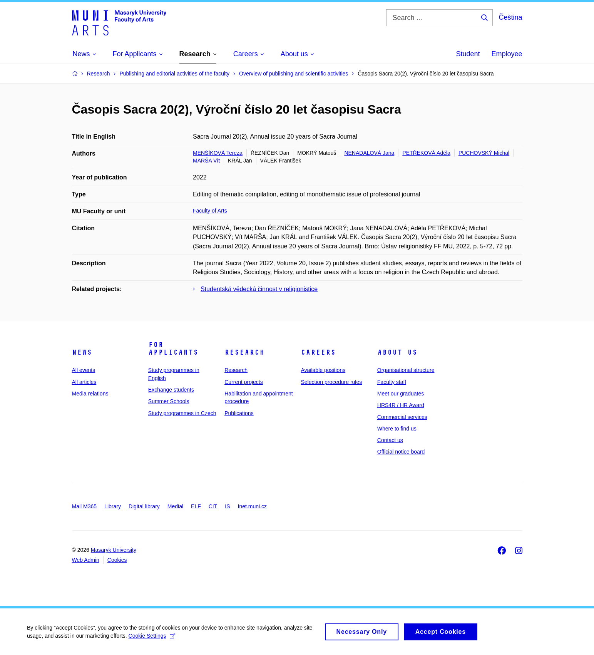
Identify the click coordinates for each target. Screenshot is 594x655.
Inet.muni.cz (252, 506)
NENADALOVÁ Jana (369, 153)
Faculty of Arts (210, 211)
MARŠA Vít (206, 160)
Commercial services (402, 417)
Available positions (323, 370)
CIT (213, 506)
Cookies (117, 560)
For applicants (173, 348)
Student (468, 54)
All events (83, 370)
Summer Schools (168, 401)
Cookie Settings (152, 638)
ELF (196, 506)
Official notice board (401, 452)
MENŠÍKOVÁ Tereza (218, 153)
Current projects (243, 382)
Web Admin (85, 560)
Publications (239, 413)
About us (397, 352)
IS (227, 506)
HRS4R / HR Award (400, 405)
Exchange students (171, 390)
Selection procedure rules (331, 382)
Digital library (144, 506)
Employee (506, 54)
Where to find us (397, 428)
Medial (175, 506)
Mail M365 (84, 506)
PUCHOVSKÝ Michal (483, 153)
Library (112, 506)
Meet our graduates (400, 393)
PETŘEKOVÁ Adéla (426, 153)
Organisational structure (406, 370)
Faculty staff (391, 382)
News (82, 352)
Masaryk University (113, 550)
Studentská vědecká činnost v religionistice (259, 289)
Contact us (390, 440)
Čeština (510, 17)
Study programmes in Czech (182, 413)
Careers (318, 352)
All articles (84, 382)
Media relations (90, 393)
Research (244, 352)
